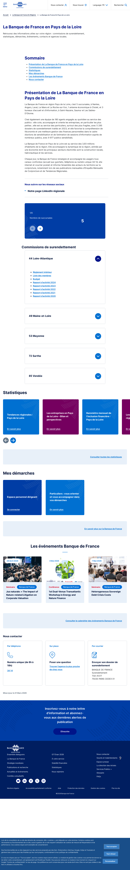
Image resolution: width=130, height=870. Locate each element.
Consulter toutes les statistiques (106, 457)
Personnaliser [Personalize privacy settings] (110, 861)
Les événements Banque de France (46, 76)
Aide (59, 788)
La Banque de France (16, 759)
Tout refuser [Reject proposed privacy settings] (111, 854)
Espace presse (103, 762)
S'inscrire (65, 731)
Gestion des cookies (98, 788)
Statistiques (34, 70)
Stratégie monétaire (15, 763)
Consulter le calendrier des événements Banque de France (94, 620)
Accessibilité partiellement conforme (38, 788)
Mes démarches (36, 73)
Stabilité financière (59, 763)
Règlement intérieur (42, 272)
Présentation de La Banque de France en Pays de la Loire (56, 64)
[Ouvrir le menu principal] (5, 5)
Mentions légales (13, 788)
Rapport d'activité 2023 (44, 286)
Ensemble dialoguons (16, 754)
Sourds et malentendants (107, 758)
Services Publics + (104, 769)
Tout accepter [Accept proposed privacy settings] (111, 846)
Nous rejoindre (58, 772)
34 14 (10, 670)
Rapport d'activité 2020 (44, 296)
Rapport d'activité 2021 (44, 292)
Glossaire (100, 773)
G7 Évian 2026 (58, 754)
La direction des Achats (106, 765)
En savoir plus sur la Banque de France (103, 528)
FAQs (99, 776)
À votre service (58, 759)
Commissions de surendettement (45, 67)
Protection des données (76, 788)
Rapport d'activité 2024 (44, 282)
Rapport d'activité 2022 (44, 289)
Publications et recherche (17, 767)
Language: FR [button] (100, 5)
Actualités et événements (17, 772)
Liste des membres (42, 275)
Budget (36, 279)
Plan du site (116, 788)
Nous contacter (36, 79)
